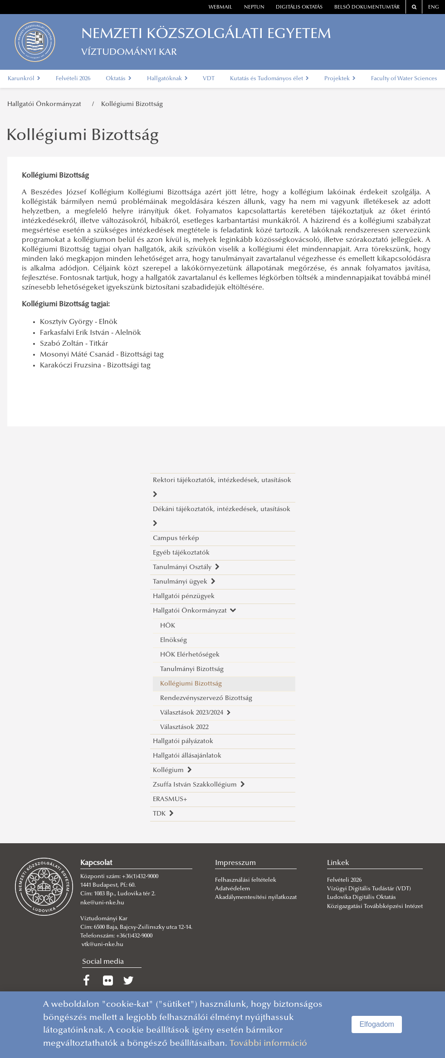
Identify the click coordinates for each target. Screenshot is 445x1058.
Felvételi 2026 (73, 79)
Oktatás (119, 79)
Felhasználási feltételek (245, 880)
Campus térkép (176, 538)
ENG (433, 7)
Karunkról (24, 79)
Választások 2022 (184, 727)
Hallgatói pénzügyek (184, 596)
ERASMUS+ (170, 799)
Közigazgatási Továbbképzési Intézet (375, 906)
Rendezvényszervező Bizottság (206, 698)
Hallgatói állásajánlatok (187, 756)
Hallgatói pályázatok (183, 741)
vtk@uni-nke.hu (102, 944)
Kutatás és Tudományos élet (269, 79)
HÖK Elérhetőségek (190, 655)
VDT (209, 79)
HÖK (167, 626)
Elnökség (173, 640)
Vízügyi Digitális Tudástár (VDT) (369, 889)
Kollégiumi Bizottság (132, 104)
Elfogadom (376, 1024)
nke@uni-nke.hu (102, 903)
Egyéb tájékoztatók (181, 553)
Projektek (340, 79)
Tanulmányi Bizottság (192, 669)
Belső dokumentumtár (367, 7)
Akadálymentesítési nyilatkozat (256, 897)
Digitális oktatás (299, 7)
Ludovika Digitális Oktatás (361, 897)
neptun (254, 7)
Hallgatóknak (167, 79)
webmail (220, 7)
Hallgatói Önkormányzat (46, 104)
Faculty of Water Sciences (404, 79)
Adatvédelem (232, 889)
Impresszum (235, 863)
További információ (268, 1043)
